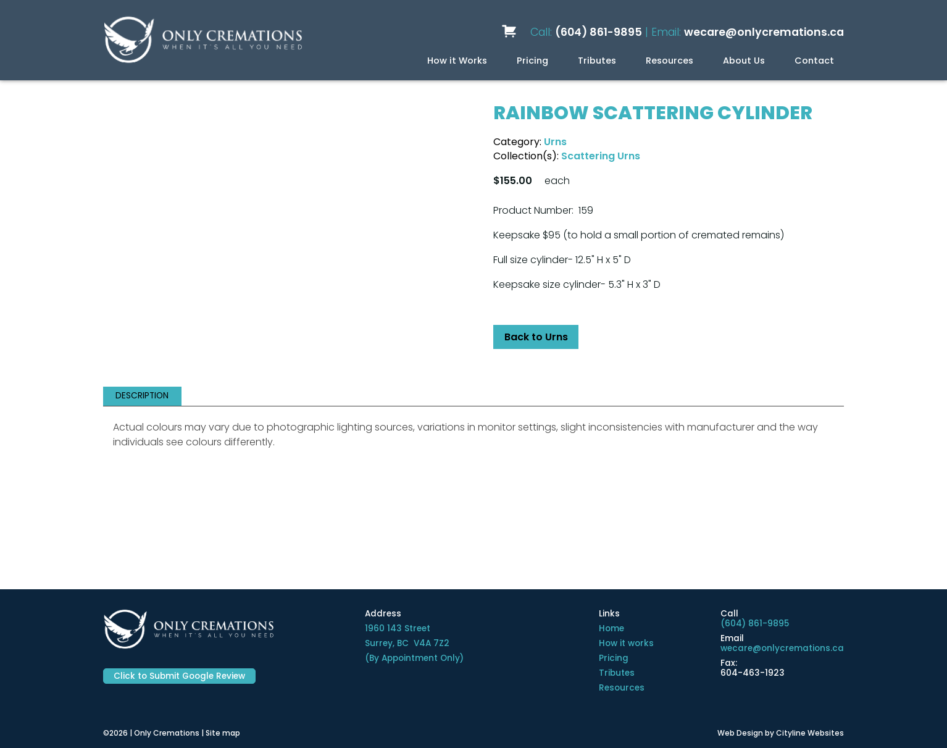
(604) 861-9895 (598, 32)
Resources (669, 60)
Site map (223, 733)
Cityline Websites (810, 733)
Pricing (532, 60)
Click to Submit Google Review (179, 676)
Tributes (597, 60)
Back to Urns (536, 337)
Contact (814, 60)
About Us (744, 60)
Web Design (740, 733)
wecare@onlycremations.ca (764, 32)
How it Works (457, 60)
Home (611, 628)
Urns (555, 142)
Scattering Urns (600, 156)
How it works (626, 643)
